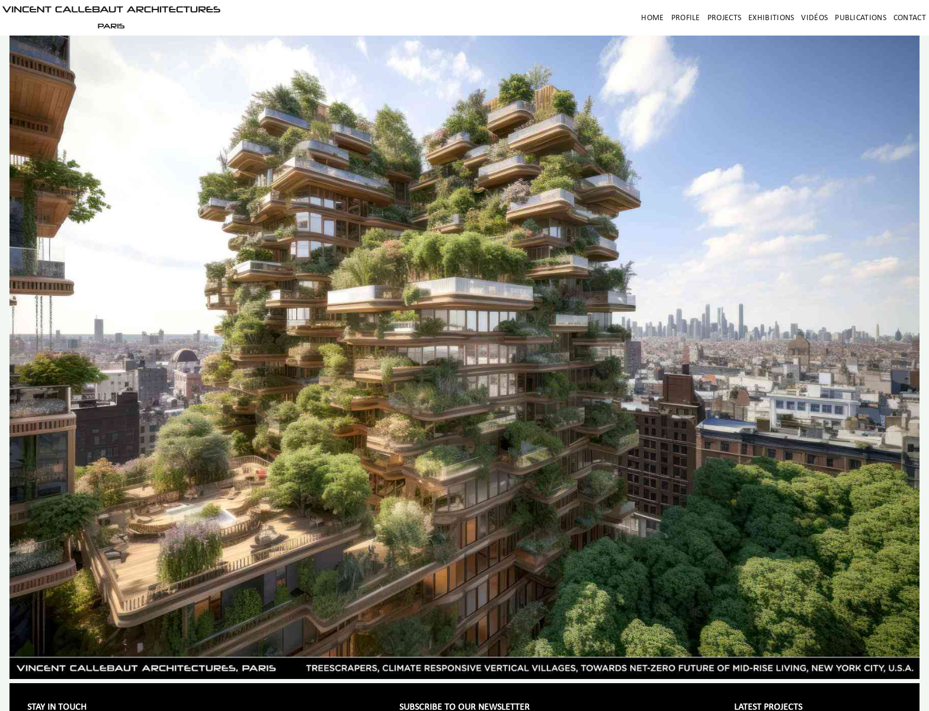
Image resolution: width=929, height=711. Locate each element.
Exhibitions (771, 18)
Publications (860, 18)
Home (652, 18)
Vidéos (814, 18)
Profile (685, 18)
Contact (909, 18)
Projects (724, 18)
